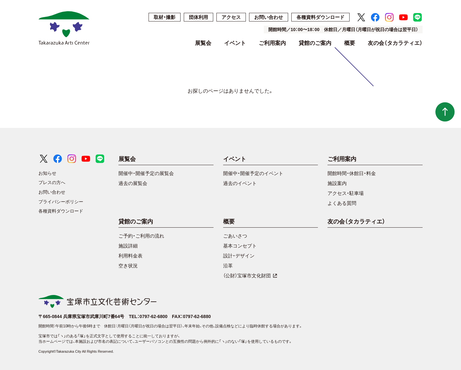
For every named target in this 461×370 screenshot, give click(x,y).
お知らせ (47, 173)
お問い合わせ (268, 17)
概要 (349, 43)
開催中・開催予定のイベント (253, 173)
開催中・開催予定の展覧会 (146, 173)
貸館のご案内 (315, 43)
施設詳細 (128, 245)
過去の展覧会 (132, 183)
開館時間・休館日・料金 (352, 173)
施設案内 (337, 183)
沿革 (228, 265)
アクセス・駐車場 (346, 193)
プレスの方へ (51, 182)
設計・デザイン (239, 255)
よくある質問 (342, 203)
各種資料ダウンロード (320, 17)
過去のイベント (240, 183)
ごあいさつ (235, 236)
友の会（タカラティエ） (395, 43)
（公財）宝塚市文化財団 (250, 275)
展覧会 (203, 43)
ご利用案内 (272, 43)
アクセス (231, 17)
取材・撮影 (164, 17)
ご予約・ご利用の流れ (141, 236)
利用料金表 (130, 255)
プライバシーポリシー (60, 201)
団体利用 (198, 17)
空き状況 (128, 265)
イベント (235, 43)
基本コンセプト (240, 245)
